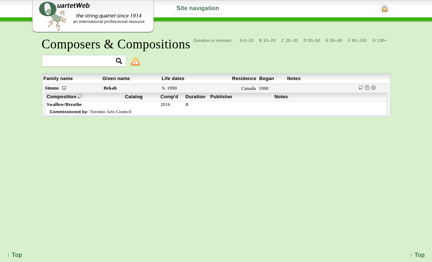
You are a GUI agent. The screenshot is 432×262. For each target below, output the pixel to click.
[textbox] (81, 61)
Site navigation (198, 8)
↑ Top (417, 255)
